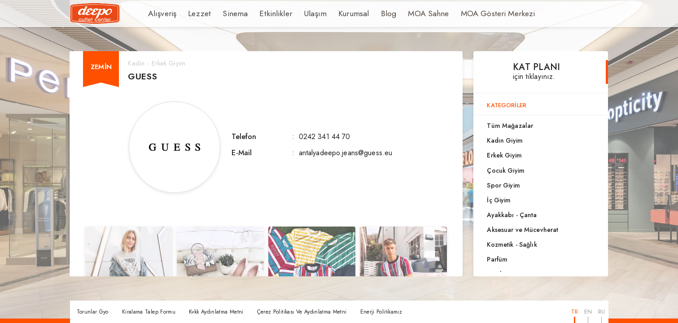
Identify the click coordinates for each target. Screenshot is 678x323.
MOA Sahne (405, 13)
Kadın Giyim (504, 140)
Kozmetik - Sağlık (512, 244)
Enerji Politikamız (381, 312)
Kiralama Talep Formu (148, 312)
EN (588, 311)
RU (601, 311)
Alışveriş (161, 13)
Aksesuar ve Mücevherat (522, 229)
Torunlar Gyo (93, 312)
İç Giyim (499, 200)
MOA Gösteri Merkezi (468, 13)
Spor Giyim (503, 185)
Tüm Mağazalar (510, 125)
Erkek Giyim (504, 155)
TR (574, 311)
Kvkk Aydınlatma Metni (216, 312)
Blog (368, 13)
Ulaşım (299, 13)
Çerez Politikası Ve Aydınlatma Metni (302, 312)
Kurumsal (335, 13)
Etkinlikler (263, 13)
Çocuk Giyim (505, 170)
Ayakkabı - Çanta (512, 214)
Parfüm (497, 259)
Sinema (228, 13)
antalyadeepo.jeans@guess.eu (346, 153)
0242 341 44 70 (324, 136)
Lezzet (195, 13)
